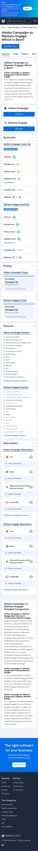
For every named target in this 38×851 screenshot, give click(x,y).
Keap (12, 472)
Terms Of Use (18, 786)
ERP (3, 823)
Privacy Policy (18, 783)
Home (4, 783)
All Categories (7, 827)
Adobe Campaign (18, 108)
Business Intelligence (9, 816)
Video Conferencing (9, 808)
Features (25, 54)
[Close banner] (34, 8)
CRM (3, 819)
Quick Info (6, 54)
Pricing (15, 54)
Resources (5, 794)
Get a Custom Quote (12, 285)
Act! (11, 457)
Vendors (5, 790)
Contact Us (6, 786)
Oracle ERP (14, 502)
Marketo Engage (17, 122)
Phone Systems (7, 805)
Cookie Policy (18, 790)
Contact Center (7, 812)
